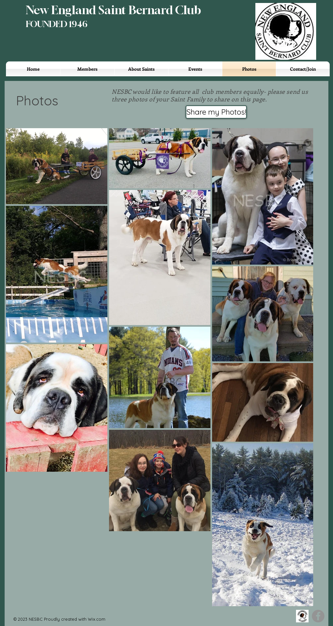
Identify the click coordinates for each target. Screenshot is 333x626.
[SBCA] (302, 616)
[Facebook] (318, 616)
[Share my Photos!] (216, 112)
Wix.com (96, 619)
